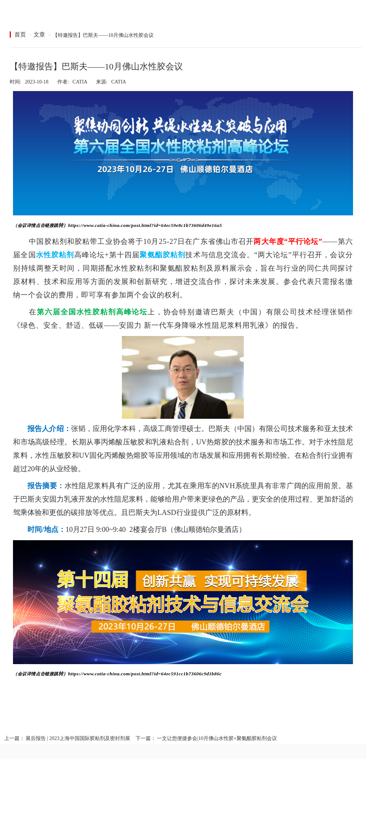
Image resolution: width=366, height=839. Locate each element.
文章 (39, 34)
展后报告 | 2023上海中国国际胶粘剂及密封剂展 (78, 738)
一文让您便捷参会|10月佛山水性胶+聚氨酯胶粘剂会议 (217, 738)
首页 (20, 34)
